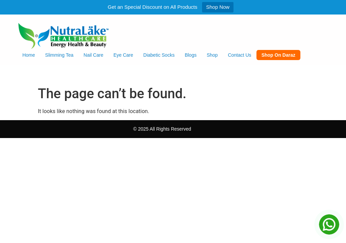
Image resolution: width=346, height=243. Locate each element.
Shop (212, 55)
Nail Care (93, 55)
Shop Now (217, 7)
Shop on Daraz (278, 55)
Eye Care (123, 55)
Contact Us (239, 55)
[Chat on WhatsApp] (329, 224)
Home (28, 55)
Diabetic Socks (159, 55)
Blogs (191, 55)
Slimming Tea (59, 55)
